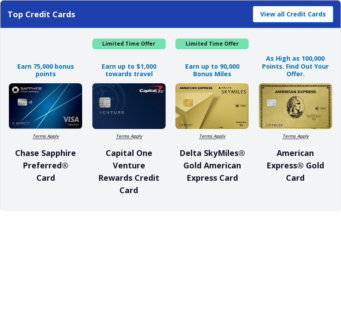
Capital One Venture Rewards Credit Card (128, 171)
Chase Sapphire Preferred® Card (45, 165)
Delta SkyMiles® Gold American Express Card (212, 165)
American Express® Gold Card (295, 165)
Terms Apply (45, 136)
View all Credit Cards (293, 14)
